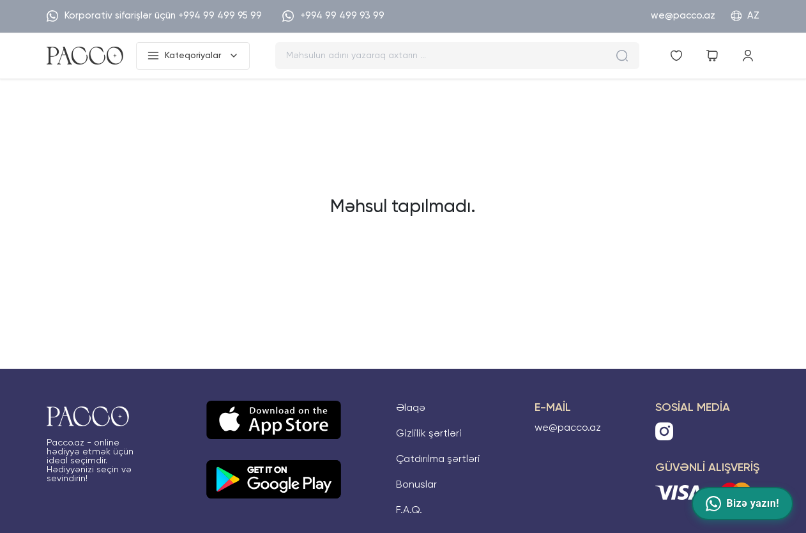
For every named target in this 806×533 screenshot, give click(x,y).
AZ (745, 16)
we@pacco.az (683, 15)
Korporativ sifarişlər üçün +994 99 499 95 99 (154, 16)
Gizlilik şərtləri (429, 434)
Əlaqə (410, 408)
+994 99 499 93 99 (333, 16)
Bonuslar (416, 485)
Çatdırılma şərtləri (438, 459)
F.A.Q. (409, 511)
